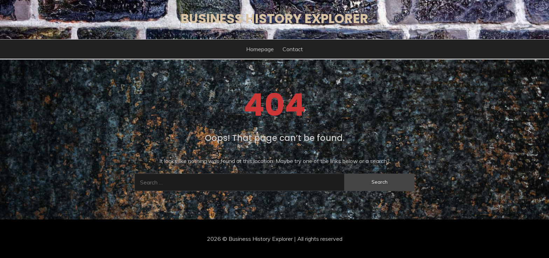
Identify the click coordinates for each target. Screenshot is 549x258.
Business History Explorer (274, 18)
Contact (293, 49)
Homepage (260, 49)
